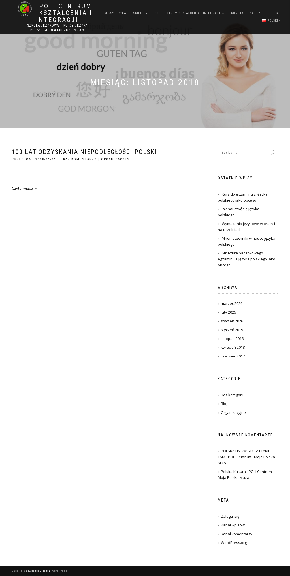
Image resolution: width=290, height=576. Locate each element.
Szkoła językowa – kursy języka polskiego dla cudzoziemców (57, 27)
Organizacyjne (116, 159)
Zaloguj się (230, 516)
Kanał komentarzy (236, 533)
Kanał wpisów (233, 525)
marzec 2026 (231, 303)
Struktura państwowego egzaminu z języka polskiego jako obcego (246, 258)
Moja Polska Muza (233, 477)
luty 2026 (228, 312)
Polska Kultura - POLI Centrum (246, 471)
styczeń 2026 (232, 321)
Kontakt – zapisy (245, 13)
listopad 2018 (232, 338)
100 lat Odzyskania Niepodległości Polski (84, 151)
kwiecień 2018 (233, 347)
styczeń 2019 (232, 329)
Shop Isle (18, 571)
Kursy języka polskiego (124, 13)
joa (27, 159)
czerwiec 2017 (233, 356)
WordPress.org (234, 542)
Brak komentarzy (79, 159)
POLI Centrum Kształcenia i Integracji (64, 13)
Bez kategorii (232, 394)
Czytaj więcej (23, 188)
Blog (274, 13)
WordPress (59, 571)
